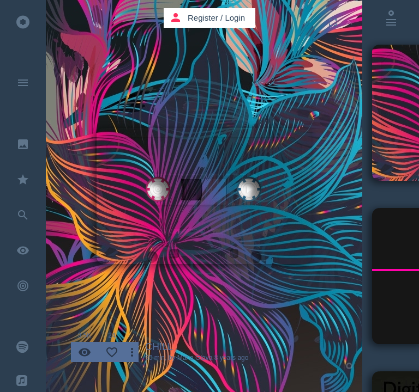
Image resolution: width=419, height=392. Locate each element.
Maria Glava (195, 358)
